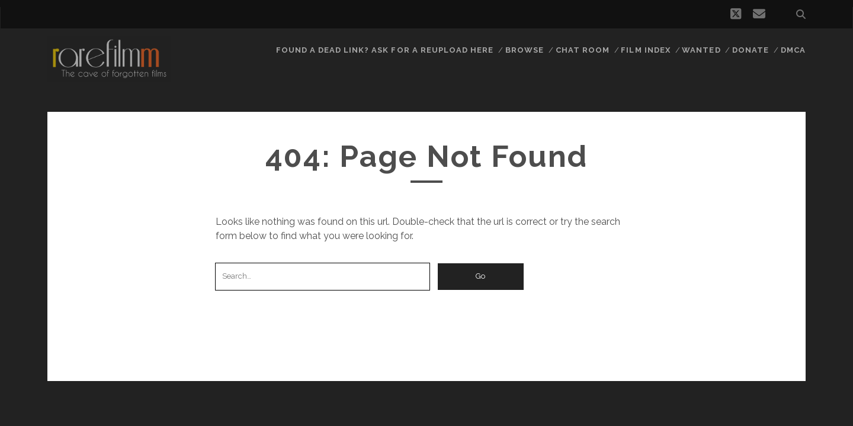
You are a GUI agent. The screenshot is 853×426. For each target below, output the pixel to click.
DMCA (793, 50)
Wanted (701, 50)
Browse (524, 50)
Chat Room (583, 50)
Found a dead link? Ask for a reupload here (385, 50)
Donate (750, 50)
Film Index (645, 50)
